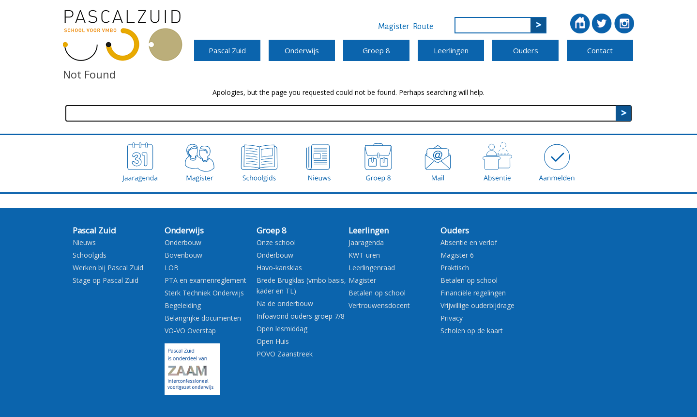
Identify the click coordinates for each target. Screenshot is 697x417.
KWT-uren (364, 255)
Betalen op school (377, 292)
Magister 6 (457, 255)
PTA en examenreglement (205, 280)
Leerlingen (451, 50)
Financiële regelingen (473, 292)
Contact (600, 50)
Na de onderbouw (285, 303)
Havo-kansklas (279, 267)
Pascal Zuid (227, 50)
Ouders (525, 50)
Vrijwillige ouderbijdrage (477, 305)
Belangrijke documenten (203, 318)
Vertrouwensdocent (379, 305)
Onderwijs (302, 50)
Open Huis (273, 341)
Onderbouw (183, 242)
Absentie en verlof (468, 242)
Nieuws (84, 242)
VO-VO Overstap (190, 330)
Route (423, 26)
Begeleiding (183, 305)
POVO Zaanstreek (285, 353)
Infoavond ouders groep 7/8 (301, 316)
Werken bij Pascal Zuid (108, 267)
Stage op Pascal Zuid (105, 280)
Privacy (451, 318)
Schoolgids (89, 255)
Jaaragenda (366, 242)
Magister (393, 26)
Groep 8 (376, 50)
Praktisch (454, 267)
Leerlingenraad (371, 267)
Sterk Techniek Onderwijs (204, 292)
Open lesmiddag (282, 328)
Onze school (276, 242)
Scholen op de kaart (471, 330)
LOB (172, 267)
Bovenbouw (183, 255)
